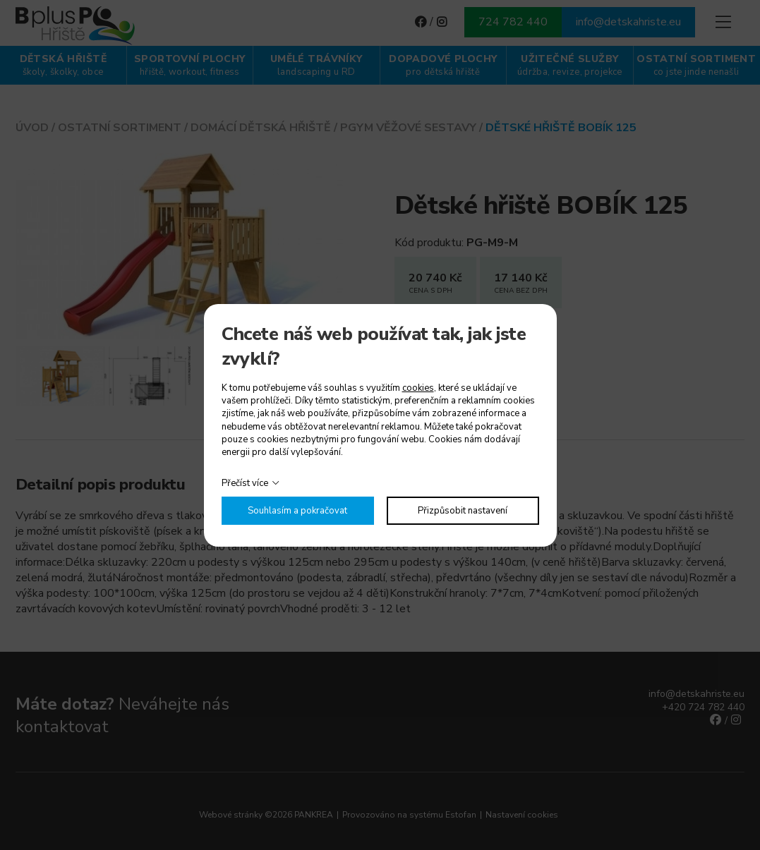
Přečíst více (245, 483)
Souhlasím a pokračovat (297, 510)
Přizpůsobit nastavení (462, 510)
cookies (418, 388)
